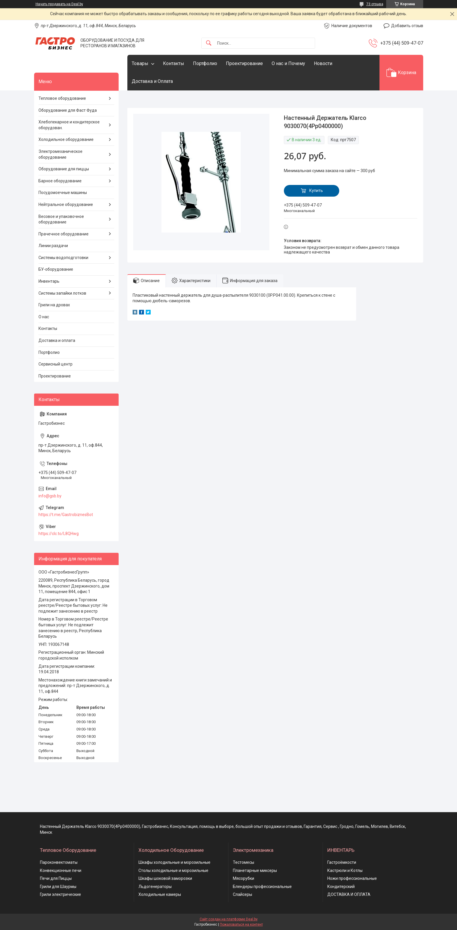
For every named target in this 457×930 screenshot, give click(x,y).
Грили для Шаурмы (58, 886)
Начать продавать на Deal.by (59, 4)
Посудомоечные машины (62, 192)
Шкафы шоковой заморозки (165, 878)
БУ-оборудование (55, 269)
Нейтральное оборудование (65, 204)
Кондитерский (341, 886)
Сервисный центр (55, 364)
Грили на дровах (54, 305)
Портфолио (205, 63)
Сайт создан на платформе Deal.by (229, 919)
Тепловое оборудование (62, 98)
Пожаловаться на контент (241, 924)
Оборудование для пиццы (63, 169)
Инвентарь (48, 281)
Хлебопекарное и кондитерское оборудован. (69, 125)
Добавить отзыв (407, 25)
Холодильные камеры (159, 894)
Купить (316, 190)
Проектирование (244, 63)
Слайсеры (242, 894)
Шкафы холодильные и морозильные (174, 862)
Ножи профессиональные (352, 878)
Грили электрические (60, 894)
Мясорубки (243, 878)
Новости (323, 63)
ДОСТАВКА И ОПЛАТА (348, 894)
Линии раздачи (53, 245)
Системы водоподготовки (63, 257)
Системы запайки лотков (62, 293)
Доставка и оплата (56, 340)
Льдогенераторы (155, 886)
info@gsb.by (49, 496)
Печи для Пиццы (56, 878)
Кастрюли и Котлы (345, 870)
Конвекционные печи (60, 870)
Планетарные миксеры (255, 870)
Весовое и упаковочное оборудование (61, 219)
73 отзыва (374, 4)
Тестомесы (243, 862)
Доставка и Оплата (152, 81)
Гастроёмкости (341, 862)
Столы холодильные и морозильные (173, 870)
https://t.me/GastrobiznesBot (65, 514)
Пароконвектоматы (59, 862)
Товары (140, 63)
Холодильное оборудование (66, 139)
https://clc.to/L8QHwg (58, 533)
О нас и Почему (288, 63)
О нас (43, 316)
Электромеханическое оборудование (60, 154)
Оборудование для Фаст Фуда (67, 110)
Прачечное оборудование (63, 234)
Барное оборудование (60, 181)
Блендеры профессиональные (262, 886)
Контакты (173, 63)
